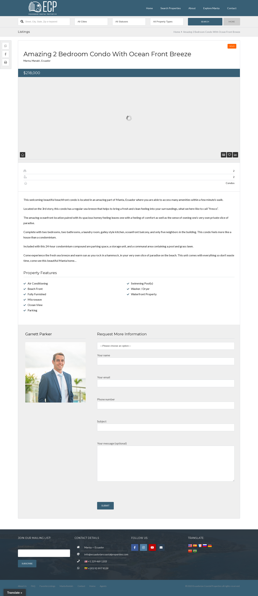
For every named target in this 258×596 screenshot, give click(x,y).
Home (149, 8)
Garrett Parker (38, 334)
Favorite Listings (47, 586)
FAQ (33, 586)
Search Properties (171, 8)
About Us (22, 586)
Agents (103, 586)
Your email (166, 380)
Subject (166, 424)
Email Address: (26, 546)
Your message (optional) (166, 463)
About (192, 8)
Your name (166, 358)
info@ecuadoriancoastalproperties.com (106, 554)
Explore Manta (211, 8)
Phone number (166, 402)
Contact (231, 8)
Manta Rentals (66, 586)
